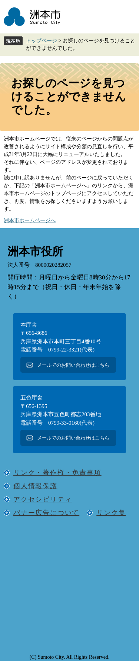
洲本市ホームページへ (30, 220)
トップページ (41, 40)
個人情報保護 (35, 486)
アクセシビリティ (42, 499)
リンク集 (111, 512)
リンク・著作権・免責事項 (57, 472)
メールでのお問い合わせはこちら (73, 365)
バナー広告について (46, 512)
